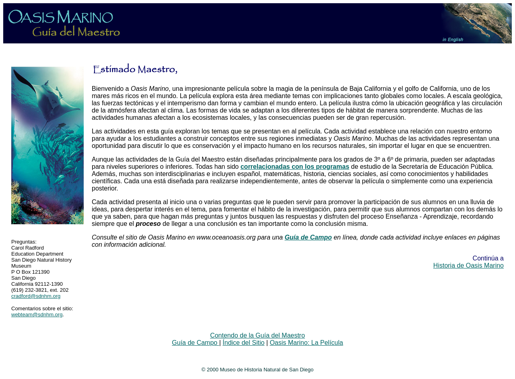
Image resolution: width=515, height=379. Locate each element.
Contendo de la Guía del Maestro (257, 335)
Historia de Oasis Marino (468, 265)
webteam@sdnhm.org (36, 314)
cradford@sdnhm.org (35, 296)
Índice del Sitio (243, 342)
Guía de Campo (195, 342)
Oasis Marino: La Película (306, 342)
